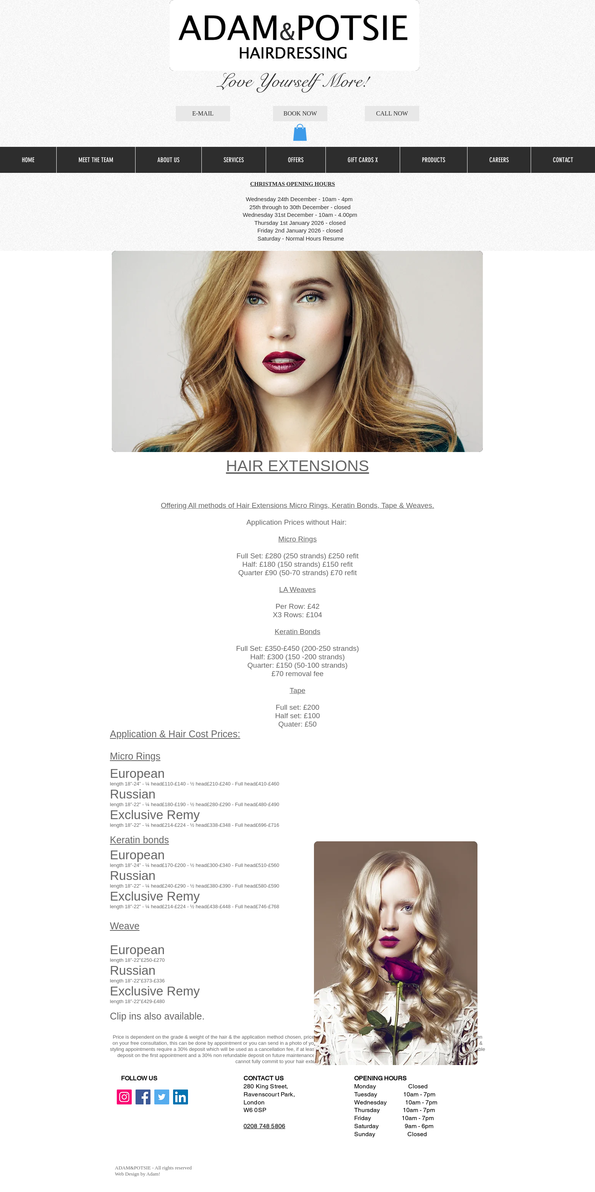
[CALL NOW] (392, 113)
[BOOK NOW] (300, 113)
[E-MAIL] (203, 113)
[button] (300, 132)
